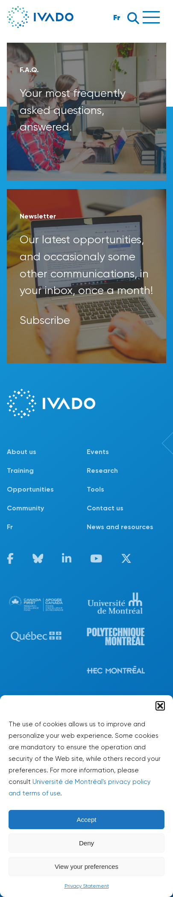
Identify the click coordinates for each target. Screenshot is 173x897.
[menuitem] (47, 527)
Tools (95, 489)
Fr (116, 17)
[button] (160, 706)
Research (102, 470)
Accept (87, 819)
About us (21, 452)
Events (98, 452)
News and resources (120, 527)
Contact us (105, 508)
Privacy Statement (87, 886)
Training (20, 470)
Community (25, 508)
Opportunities (30, 489)
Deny (86, 843)
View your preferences (86, 866)
